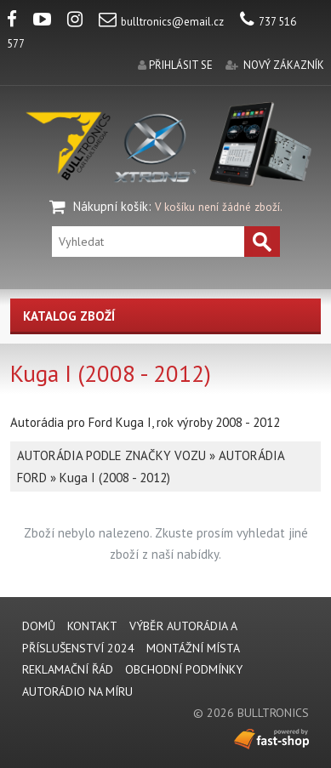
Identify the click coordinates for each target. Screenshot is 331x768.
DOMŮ (38, 626)
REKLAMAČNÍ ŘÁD (67, 669)
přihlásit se (181, 65)
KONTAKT (92, 626)
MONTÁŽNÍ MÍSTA (193, 648)
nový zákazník (283, 65)
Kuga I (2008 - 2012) (115, 477)
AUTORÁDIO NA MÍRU (77, 691)
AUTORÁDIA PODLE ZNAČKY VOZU (111, 455)
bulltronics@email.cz (161, 21)
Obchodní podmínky (184, 669)
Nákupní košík (110, 206)
